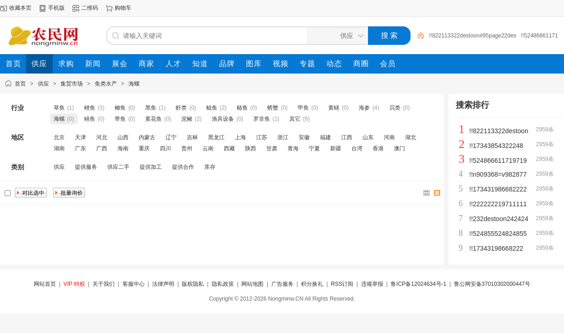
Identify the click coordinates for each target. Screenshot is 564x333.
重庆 (144, 148)
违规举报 (372, 284)
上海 (240, 137)
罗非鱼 (261, 119)
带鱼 (120, 119)
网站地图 (252, 284)
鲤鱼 (89, 108)
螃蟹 (272, 108)
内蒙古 (147, 137)
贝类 (394, 108)
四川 (165, 148)
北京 (59, 137)
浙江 (282, 137)
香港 (378, 148)
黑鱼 (150, 108)
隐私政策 (223, 284)
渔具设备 (223, 119)
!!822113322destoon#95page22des (472, 35)
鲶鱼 (211, 108)
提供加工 (151, 167)
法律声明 (163, 284)
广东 (80, 148)
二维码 (89, 8)
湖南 (59, 148)
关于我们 (103, 284)
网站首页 (45, 284)
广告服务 (282, 284)
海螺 (134, 83)
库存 (209, 167)
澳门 (399, 148)
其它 (294, 119)
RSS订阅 (342, 284)
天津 (80, 137)
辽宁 (171, 137)
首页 (20, 83)
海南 (123, 148)
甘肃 (271, 148)
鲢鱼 (242, 108)
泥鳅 (186, 119)
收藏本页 (20, 8)
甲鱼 (303, 108)
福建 (325, 137)
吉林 (192, 137)
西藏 (229, 148)
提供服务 (86, 167)
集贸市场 (72, 83)
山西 (123, 137)
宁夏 (314, 148)
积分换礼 (312, 284)
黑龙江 (216, 137)
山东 (368, 137)
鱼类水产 (106, 83)
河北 (101, 137)
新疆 (335, 148)
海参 (364, 108)
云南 (208, 148)
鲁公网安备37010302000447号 (492, 284)
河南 (389, 137)
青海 (293, 148)
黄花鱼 (153, 119)
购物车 (123, 8)
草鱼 (59, 108)
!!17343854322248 (496, 145)
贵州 (186, 148)
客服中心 (134, 284)
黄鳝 (333, 108)
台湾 (356, 148)
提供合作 (183, 167)
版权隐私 (193, 284)
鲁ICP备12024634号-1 (418, 284)
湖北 (410, 137)
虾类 (181, 108)
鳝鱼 (89, 119)
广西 (101, 148)
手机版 (56, 8)
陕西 (250, 148)
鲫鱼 (120, 108)
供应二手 (118, 167)
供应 (43, 83)
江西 (346, 137)
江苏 (261, 137)
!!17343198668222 (496, 248)
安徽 (304, 137)
